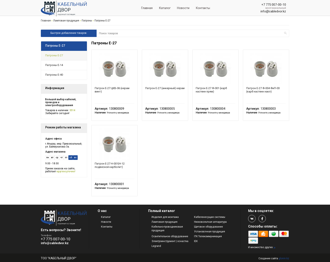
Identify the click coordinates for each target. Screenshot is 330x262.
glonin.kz (284, 258)
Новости (183, 8)
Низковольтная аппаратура (210, 221)
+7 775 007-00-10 (273, 5)
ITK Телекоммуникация (208, 236)
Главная (147, 8)
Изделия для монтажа (165, 217)
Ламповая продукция (66, 20)
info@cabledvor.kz (273, 11)
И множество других (260, 247)
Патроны (87, 20)
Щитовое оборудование (208, 226)
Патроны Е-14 (54, 65)
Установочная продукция (209, 231)
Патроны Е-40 (54, 74)
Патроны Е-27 (102, 20)
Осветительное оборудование (170, 236)
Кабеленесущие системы (209, 217)
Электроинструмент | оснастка (170, 241)
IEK (196, 241)
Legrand (156, 246)
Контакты (203, 8)
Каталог (165, 8)
